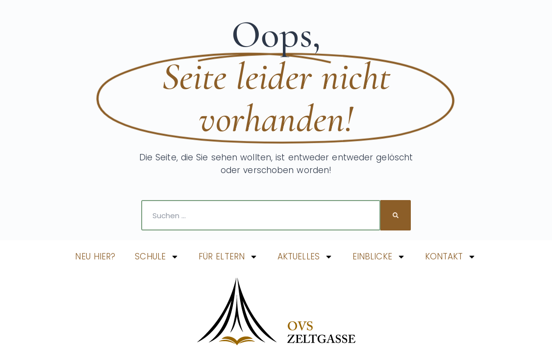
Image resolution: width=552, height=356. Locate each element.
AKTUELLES (305, 257)
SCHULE (157, 257)
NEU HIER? (95, 256)
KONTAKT (451, 257)
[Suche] (395, 215)
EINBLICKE (378, 257)
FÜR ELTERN (228, 257)
